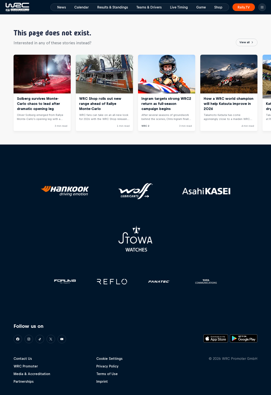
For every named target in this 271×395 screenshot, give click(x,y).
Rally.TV (244, 7)
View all (246, 42)
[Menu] (262, 7)
